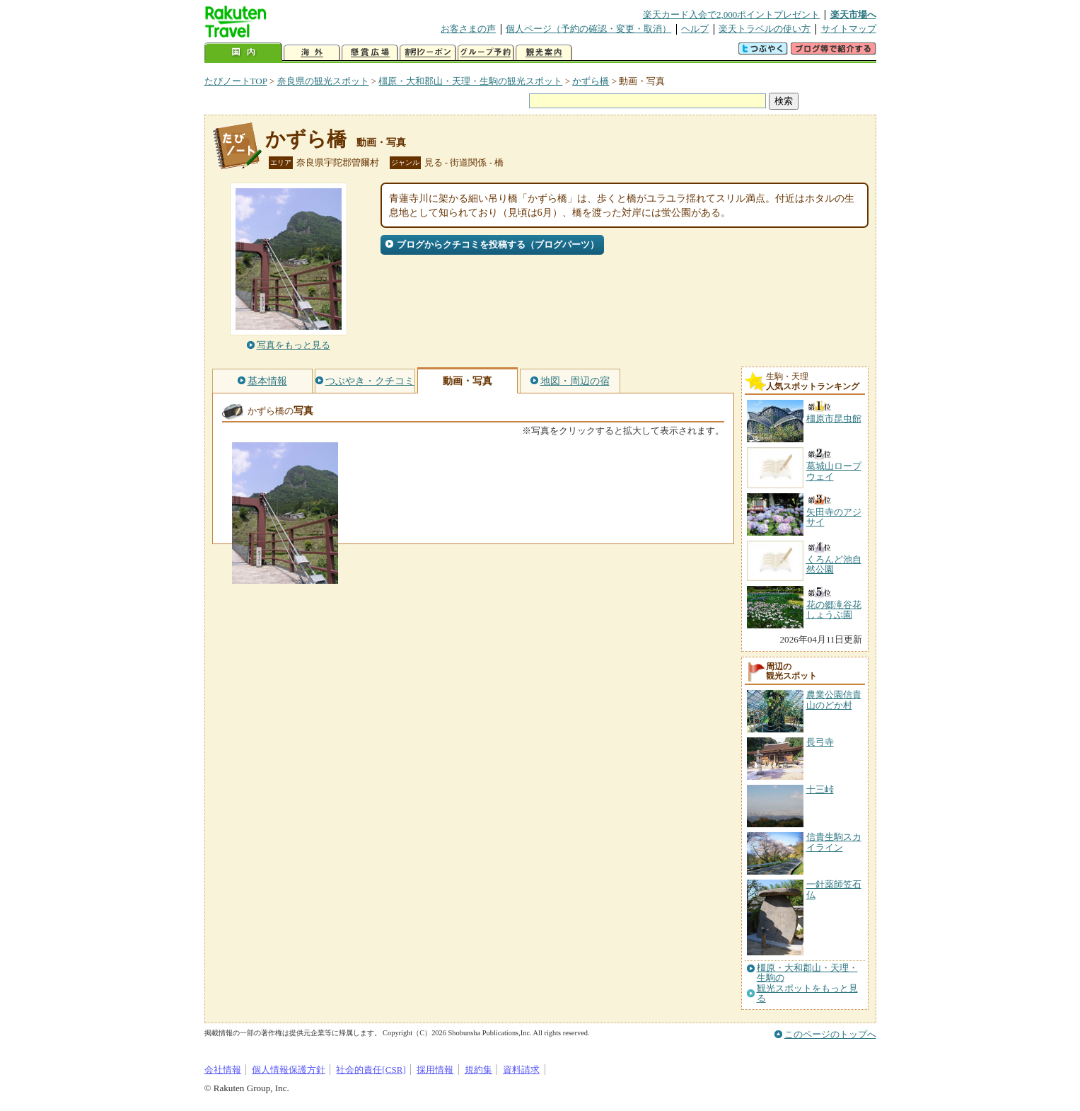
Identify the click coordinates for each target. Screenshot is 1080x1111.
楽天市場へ (853, 14)
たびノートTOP (235, 81)
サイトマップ (848, 28)
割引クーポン (428, 52)
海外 (312, 52)
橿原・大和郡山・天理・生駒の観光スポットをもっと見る (807, 983)
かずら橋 (590, 81)
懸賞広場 (370, 52)
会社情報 (222, 1069)
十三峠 (820, 789)
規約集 (478, 1069)
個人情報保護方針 (288, 1069)
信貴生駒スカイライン (833, 841)
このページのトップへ (830, 1034)
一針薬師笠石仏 (833, 889)
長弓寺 (820, 742)
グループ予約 (486, 52)
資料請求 (521, 1069)
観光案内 (544, 52)
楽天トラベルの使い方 (765, 28)
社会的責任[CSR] (371, 1069)
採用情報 (435, 1069)
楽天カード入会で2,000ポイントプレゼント (731, 14)
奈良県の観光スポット (323, 81)
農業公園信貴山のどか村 (833, 699)
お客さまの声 (468, 28)
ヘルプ (695, 28)
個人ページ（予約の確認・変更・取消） (588, 28)
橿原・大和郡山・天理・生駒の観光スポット (470, 81)
